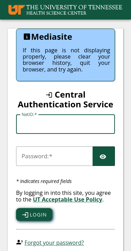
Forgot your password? (54, 242)
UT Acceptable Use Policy (67, 199)
